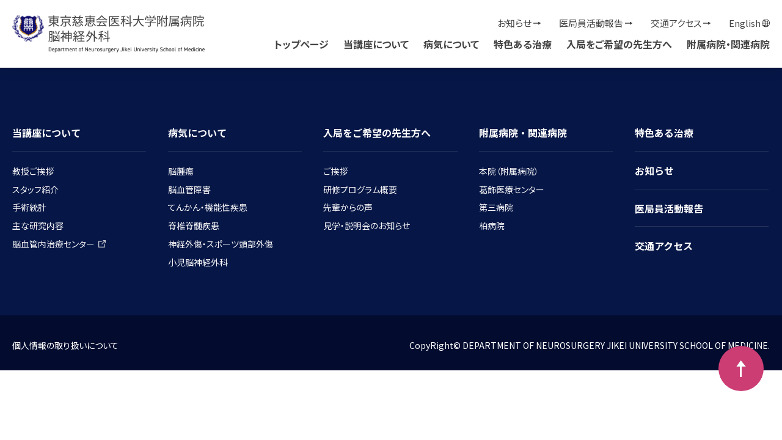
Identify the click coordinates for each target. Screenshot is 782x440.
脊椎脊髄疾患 (193, 225)
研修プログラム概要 (360, 189)
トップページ (301, 44)
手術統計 (29, 207)
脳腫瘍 (181, 171)
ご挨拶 (335, 171)
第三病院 (496, 207)
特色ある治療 (523, 44)
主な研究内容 (38, 225)
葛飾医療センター (511, 189)
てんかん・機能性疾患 (207, 207)
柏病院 (492, 225)
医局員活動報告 (591, 22)
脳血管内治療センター (59, 244)
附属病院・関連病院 (728, 44)
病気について (451, 44)
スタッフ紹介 (35, 189)
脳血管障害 (189, 189)
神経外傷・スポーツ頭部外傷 (220, 244)
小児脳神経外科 (198, 262)
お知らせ (514, 22)
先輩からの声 (348, 207)
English (745, 22)
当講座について (376, 44)
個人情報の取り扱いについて (65, 345)
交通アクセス (676, 22)
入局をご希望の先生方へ (619, 44)
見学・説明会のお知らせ (366, 225)
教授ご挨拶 (33, 171)
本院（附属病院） (509, 171)
